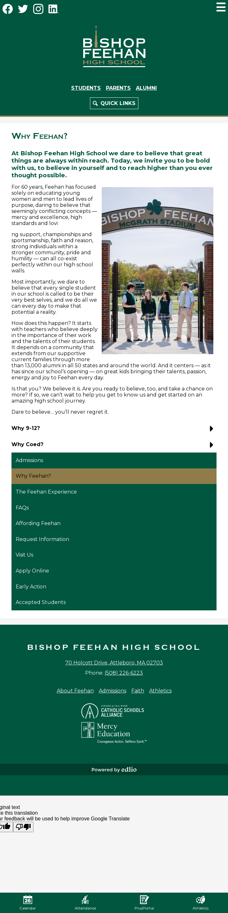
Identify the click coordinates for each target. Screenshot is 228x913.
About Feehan (75, 691)
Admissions (112, 691)
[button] (114, 103)
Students (86, 88)
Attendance (85, 902)
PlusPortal (144, 902)
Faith (137, 691)
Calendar (27, 902)
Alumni (146, 88)
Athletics (160, 691)
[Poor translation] (23, 827)
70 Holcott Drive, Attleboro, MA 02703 (114, 663)
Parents (118, 88)
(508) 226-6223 (124, 673)
